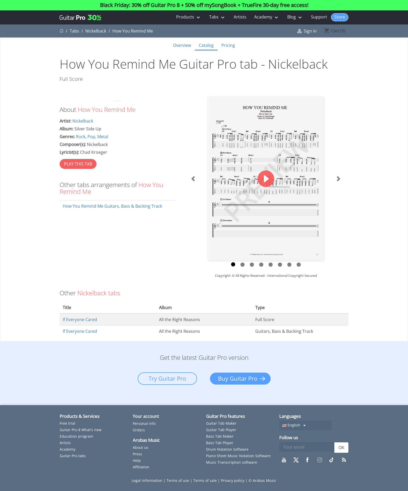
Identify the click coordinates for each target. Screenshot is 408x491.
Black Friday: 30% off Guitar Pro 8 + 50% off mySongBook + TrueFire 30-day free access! (204, 5)
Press (137, 453)
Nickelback (82, 121)
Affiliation (141, 466)
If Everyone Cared (80, 319)
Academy (266, 17)
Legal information (147, 480)
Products (188, 17)
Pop (91, 136)
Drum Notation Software (227, 449)
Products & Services (79, 416)
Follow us (288, 438)
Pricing (228, 45)
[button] (193, 178)
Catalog (206, 45)
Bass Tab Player (219, 442)
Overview (182, 45)
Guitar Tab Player (221, 429)
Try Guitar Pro (167, 378)
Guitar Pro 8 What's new (80, 429)
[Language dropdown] (305, 425)
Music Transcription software (231, 462)
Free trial (67, 423)
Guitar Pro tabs (73, 455)
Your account (146, 416)
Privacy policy (233, 480)
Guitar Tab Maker (221, 423)
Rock (80, 136)
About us (140, 447)
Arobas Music (146, 440)
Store (339, 17)
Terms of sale (205, 480)
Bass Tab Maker (220, 436)
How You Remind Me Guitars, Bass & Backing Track (112, 206)
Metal (102, 136)
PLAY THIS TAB (78, 164)
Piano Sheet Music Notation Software (238, 455)
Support (319, 17)
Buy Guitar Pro (237, 378)
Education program (76, 436)
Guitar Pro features (225, 416)
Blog (295, 17)
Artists (240, 17)
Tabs (217, 17)
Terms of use (178, 480)
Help (137, 460)
